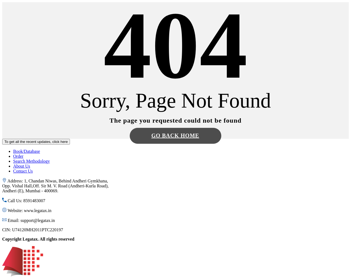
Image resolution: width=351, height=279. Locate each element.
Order (18, 156)
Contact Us (23, 171)
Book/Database (26, 151)
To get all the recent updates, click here (36, 142)
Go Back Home (175, 136)
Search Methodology (31, 161)
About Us (21, 166)
